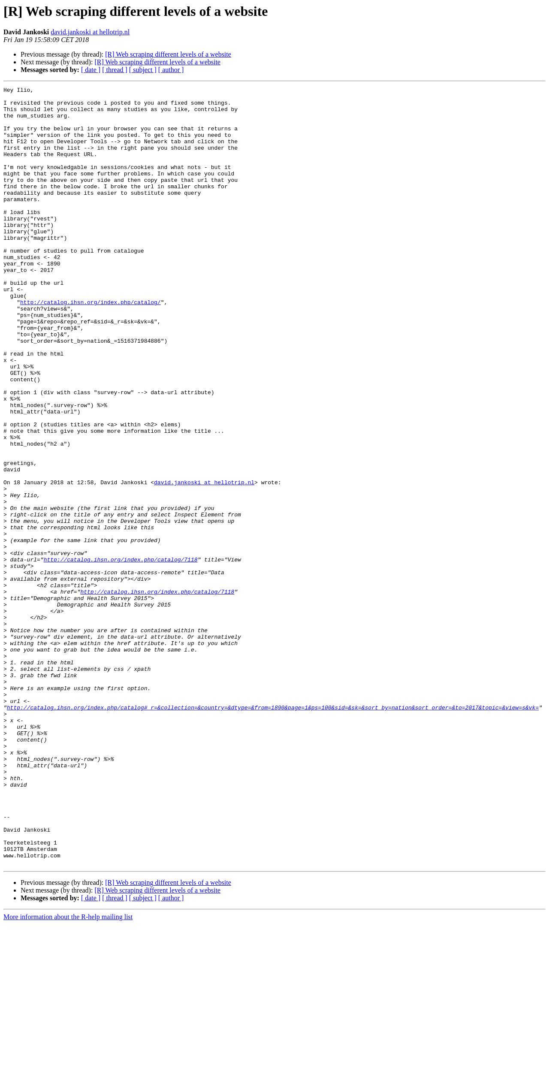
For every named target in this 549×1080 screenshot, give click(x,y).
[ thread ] (114, 69)
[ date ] (90, 69)
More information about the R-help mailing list (68, 1072)
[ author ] (171, 69)
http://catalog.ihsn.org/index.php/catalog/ (90, 346)
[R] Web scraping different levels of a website (168, 54)
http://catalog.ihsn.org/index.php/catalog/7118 (121, 654)
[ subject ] (143, 69)
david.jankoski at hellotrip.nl (90, 32)
